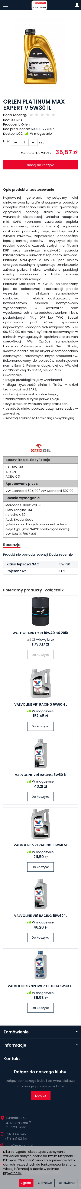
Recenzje (11, 544)
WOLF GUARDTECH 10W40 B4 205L (40, 633)
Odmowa (45, 1183)
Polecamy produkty (22, 590)
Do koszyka (40, 726)
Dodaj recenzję (61, 554)
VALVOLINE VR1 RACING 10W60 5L (40, 845)
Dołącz (40, 1095)
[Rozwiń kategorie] (5, 5)
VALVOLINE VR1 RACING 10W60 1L (40, 915)
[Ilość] (24, 142)
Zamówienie (40, 1032)
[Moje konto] (77, 5)
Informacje (40, 1045)
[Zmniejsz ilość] (33, 142)
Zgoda (26, 1183)
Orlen (25, 124)
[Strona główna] (40, 5)
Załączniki (55, 590)
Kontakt (11, 1059)
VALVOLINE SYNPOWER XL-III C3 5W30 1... (40, 986)
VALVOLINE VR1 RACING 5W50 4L (40, 704)
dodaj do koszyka (40, 165)
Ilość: (7, 141)
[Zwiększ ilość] (15, 142)
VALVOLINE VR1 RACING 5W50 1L (40, 775)
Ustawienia (67, 1183)
